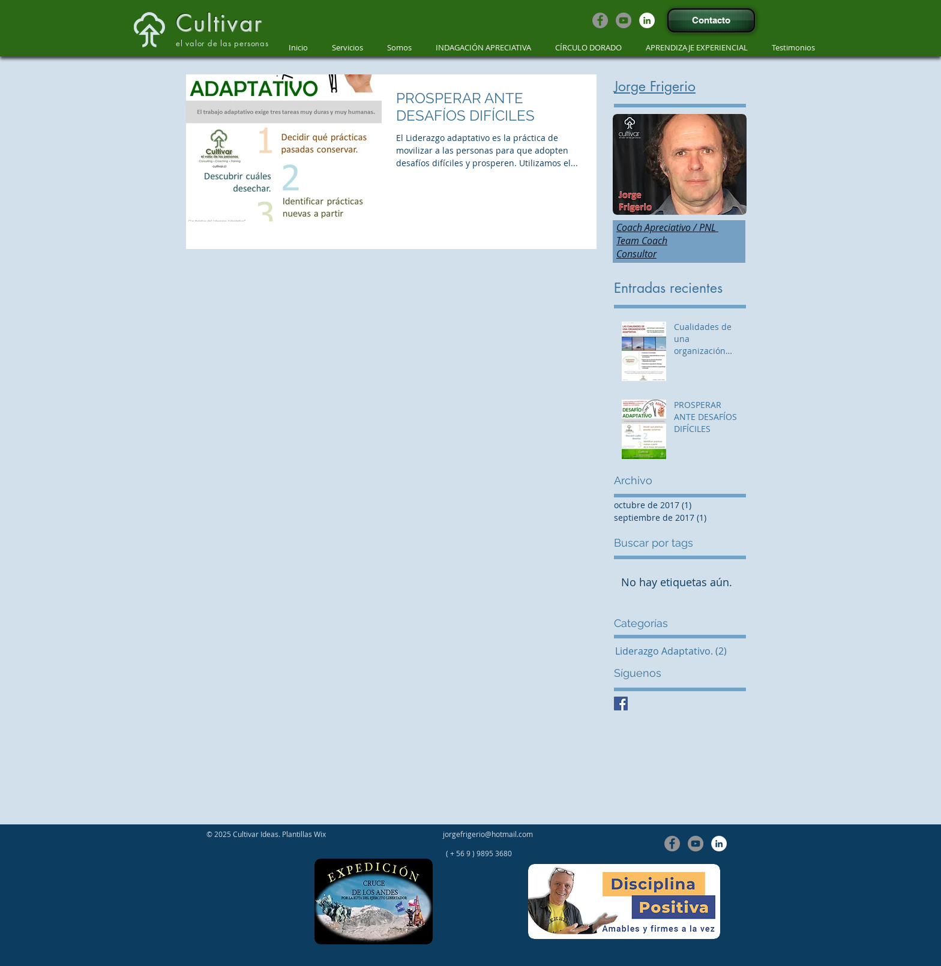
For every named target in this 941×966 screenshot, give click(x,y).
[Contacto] (711, 20)
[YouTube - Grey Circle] (623, 20)
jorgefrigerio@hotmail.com (488, 834)
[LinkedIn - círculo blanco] (647, 20)
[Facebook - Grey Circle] (600, 20)
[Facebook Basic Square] (621, 703)
